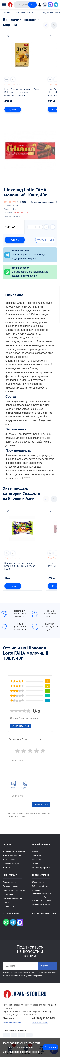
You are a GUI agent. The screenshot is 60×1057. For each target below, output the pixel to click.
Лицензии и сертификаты (14, 890)
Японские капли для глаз (14, 851)
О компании (8, 894)
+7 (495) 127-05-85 (43, 1018)
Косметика (7, 867)
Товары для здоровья (12, 855)
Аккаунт (35, 851)
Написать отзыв (20, 726)
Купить (12, 109)
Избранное (36, 859)
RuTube (9, 1022)
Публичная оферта (40, 886)
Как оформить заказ (41, 904)
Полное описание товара (43, 202)
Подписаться (47, 966)
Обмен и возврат (39, 882)
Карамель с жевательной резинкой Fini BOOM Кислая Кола (20, 566)
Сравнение (36, 855)
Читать (23, 202)
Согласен (50, 1047)
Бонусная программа (41, 867)
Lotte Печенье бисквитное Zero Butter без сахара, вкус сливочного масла (21, 92)
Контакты (36, 863)
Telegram (17, 1022)
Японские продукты (11, 863)
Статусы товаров (10, 886)
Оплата (6, 902)
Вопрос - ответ (9, 906)
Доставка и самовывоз (13, 898)
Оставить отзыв (41, 804)
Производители (10, 882)
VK (4, 1022)
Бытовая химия (9, 859)
